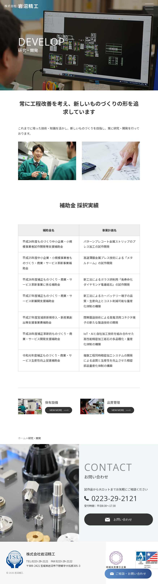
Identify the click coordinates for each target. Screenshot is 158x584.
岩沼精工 (22, 6)
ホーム (22, 438)
